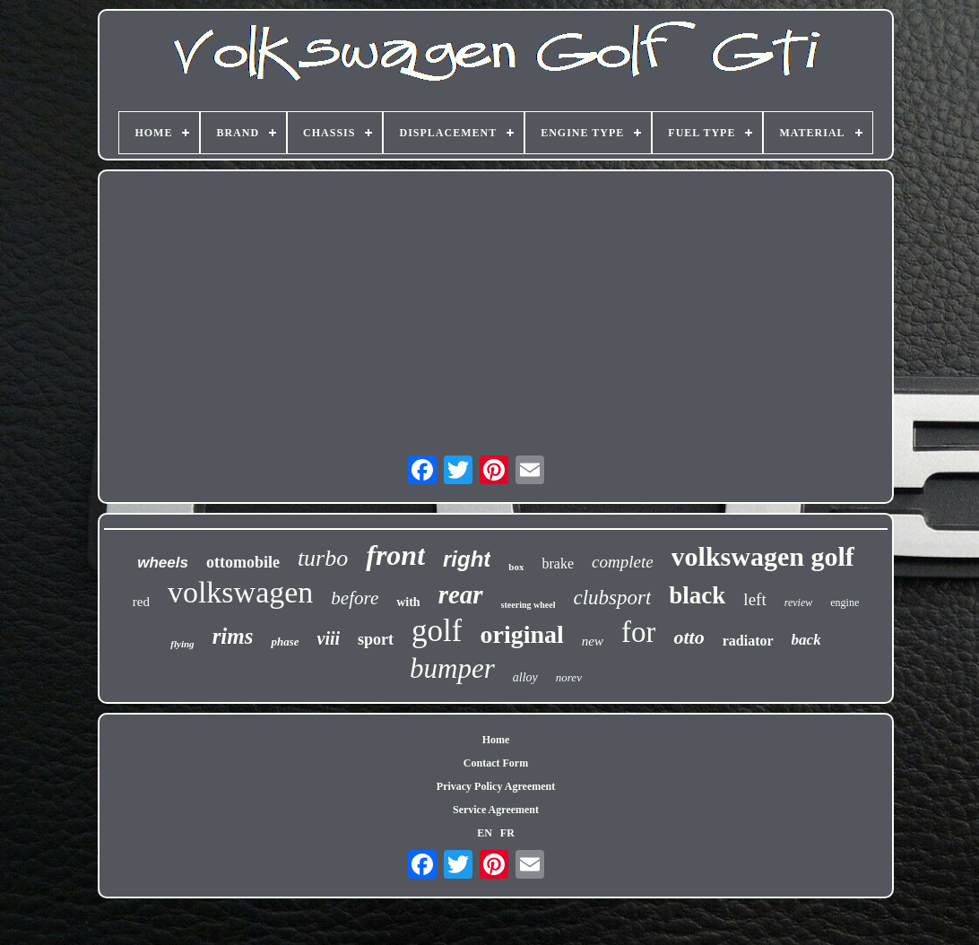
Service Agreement (496, 809)
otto (688, 637)
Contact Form (496, 763)
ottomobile (243, 562)
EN (484, 833)
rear (460, 594)
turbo (323, 558)
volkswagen (240, 592)
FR (507, 833)
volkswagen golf (762, 556)
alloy (525, 677)
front (395, 555)
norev (569, 677)
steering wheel (528, 605)
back (806, 639)
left (754, 599)
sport (376, 639)
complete (623, 561)
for (638, 632)
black (697, 595)
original (521, 634)
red (141, 601)
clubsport (612, 597)
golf (437, 630)
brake (557, 563)
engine (844, 602)
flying (182, 643)
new (592, 641)
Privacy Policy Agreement (496, 786)
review (798, 602)
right (466, 559)
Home (496, 739)
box (516, 566)
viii (329, 638)
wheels (162, 562)
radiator (748, 640)
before (354, 598)
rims (233, 636)
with (408, 602)
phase (285, 641)
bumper (452, 668)
